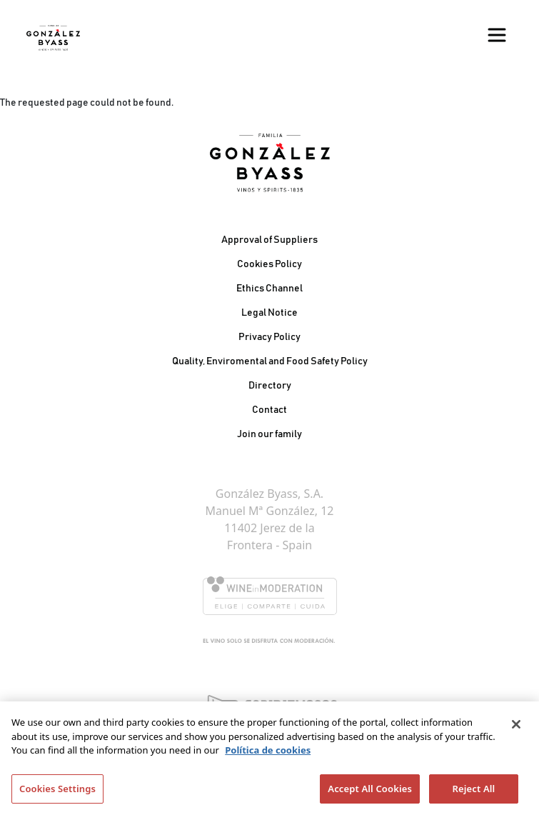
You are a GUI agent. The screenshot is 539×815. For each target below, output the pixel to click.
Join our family (269, 434)
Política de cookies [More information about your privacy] (268, 752)
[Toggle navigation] (497, 35)
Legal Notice (269, 313)
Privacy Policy (269, 337)
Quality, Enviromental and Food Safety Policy (270, 361)
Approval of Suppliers (269, 240)
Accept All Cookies (370, 791)
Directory (269, 386)
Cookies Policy (269, 264)
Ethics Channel (269, 289)
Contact (269, 410)
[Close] (516, 727)
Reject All (474, 791)
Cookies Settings (57, 791)
